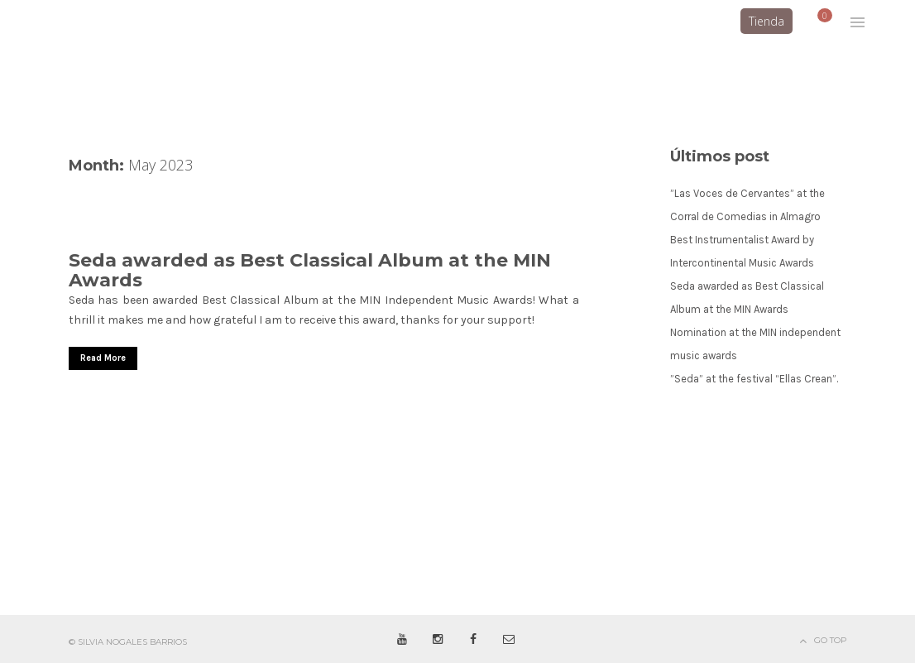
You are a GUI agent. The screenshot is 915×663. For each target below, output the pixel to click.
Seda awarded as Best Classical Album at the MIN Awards (310, 270)
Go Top (830, 640)
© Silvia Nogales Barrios (128, 642)
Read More (103, 358)
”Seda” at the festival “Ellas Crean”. (754, 378)
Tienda (766, 21)
